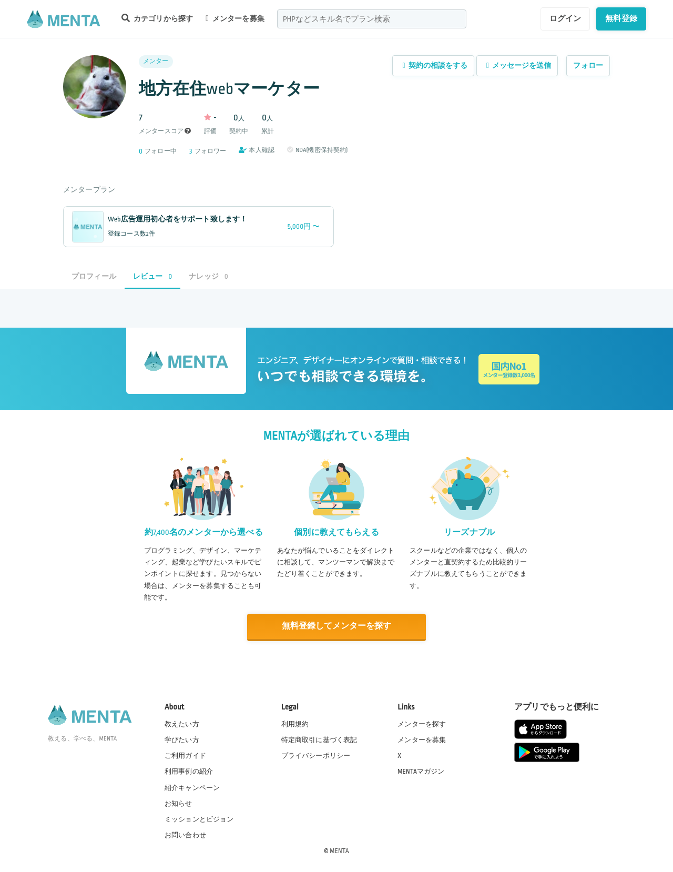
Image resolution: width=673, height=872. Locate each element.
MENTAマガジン (420, 771)
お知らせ (178, 803)
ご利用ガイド (185, 755)
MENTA (339, 850)
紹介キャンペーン (192, 787)
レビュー (152, 276)
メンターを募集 (235, 18)
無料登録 (621, 18)
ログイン (565, 18)
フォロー (588, 65)
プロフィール (94, 276)
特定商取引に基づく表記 (319, 739)
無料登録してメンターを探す (336, 626)
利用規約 (295, 723)
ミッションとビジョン (199, 819)
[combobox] (371, 18)
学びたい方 (182, 739)
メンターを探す (421, 723)
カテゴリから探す (157, 18)
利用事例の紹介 (189, 771)
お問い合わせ (185, 834)
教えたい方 (182, 723)
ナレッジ (208, 276)
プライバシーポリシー (316, 755)
